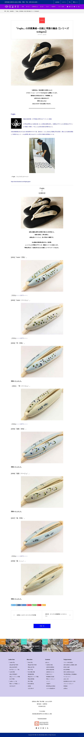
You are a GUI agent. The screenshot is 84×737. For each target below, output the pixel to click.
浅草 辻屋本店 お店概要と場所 (70, 664)
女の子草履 (11, 679)
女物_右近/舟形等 (13, 667)
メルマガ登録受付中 (50, 688)
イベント (48, 681)
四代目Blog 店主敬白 (50, 686)
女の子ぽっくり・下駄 (14, 669)
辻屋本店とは (35, 6)
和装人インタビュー (50, 679)
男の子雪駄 (30, 681)
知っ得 (41, 6)
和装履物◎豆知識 (50, 676)
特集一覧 (42, 626)
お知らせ (47, 662)
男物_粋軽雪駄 (31, 679)
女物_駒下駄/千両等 (13, 664)
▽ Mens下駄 (30, 662)
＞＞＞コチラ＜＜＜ (22, 295)
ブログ (47, 6)
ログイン (64, 2)
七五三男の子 (31, 688)
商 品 (27, 6)
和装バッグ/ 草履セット (14, 683)
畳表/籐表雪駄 (31, 674)
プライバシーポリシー (68, 683)
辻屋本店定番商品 (50, 667)
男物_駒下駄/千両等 (32, 664)
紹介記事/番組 (67, 669)
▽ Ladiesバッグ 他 (12, 681)
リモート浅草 (61, 6)
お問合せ (65, 688)
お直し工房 (66, 679)
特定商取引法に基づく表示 (69, 681)
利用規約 (65, 686)
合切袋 (29, 686)
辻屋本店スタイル (50, 671)
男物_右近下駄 (31, 667)
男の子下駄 (30, 669)
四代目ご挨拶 (66, 667)
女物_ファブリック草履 (14, 676)
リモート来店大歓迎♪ (68, 662)
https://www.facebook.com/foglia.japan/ (21, 181)
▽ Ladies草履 (11, 671)
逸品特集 (44, 34)
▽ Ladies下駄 (11, 662)
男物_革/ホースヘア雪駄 (33, 676)
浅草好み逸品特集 (50, 669)
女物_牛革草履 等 (13, 674)
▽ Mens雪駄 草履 (31, 671)
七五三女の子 (12, 686)
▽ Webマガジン (48, 674)
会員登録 (57, 2)
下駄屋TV (53, 6)
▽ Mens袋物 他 (30, 683)
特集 (23, 6)
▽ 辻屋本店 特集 (49, 664)
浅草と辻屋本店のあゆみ (69, 671)
